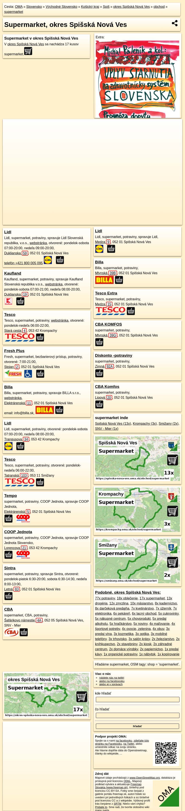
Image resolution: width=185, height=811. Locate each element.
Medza (102, 241)
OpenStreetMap (81, 221)
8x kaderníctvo (166, 603)
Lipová (103, 397)
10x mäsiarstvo (141, 603)
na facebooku (124, 740)
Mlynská (106, 273)
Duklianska (16, 253)
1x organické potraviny (120, 654)
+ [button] (10, 126)
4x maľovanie (159, 624)
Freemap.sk (103, 221)
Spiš (106, 6)
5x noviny (140, 624)
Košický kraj (90, 6)
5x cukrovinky (168, 613)
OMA (19, 6)
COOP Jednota (18, 532)
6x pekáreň (121, 613)
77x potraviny (105, 598)
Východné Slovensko (61, 6)
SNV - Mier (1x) (106, 428)
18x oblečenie (127, 598)
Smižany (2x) (168, 423)
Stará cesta (15, 330)
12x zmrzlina (118, 603)
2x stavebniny (127, 644)
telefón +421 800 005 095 (23, 263)
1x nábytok (147, 654)
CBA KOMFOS (108, 324)
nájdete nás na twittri (111, 677)
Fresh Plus (14, 351)
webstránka (38, 243)
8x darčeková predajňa (112, 608)
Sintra (9, 568)
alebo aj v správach (111, 684)
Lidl (7, 232)
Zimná (104, 366)
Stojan (11, 366)
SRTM (117, 803)
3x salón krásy (139, 639)
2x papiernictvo (151, 649)
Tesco (9, 314)
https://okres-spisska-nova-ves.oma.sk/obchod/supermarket (149, 221)
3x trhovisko (118, 639)
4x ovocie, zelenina (136, 629)
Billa (8, 387)
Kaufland (12, 273)
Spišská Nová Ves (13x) (113, 423)
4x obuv (158, 629)
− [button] (10, 133)
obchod (159, 6)
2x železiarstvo (163, 639)
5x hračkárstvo (120, 624)
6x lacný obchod (144, 613)
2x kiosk (145, 644)
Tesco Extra (106, 293)
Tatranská (16, 475)
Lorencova (15, 547)
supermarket (13, 12)
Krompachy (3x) (145, 423)
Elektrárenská (18, 403)
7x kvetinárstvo (142, 608)
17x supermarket (152, 598)
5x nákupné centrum (110, 618)
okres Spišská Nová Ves (131, 6)
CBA (8, 609)
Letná (12, 589)
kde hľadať (103, 693)
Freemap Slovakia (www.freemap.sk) (118, 786)
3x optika (142, 634)
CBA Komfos (107, 386)
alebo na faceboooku (111, 681)
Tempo (10, 495)
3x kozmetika (123, 634)
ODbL (127, 781)
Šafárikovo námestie (23, 620)
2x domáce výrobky (123, 649)
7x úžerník (163, 608)
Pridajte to (101, 807)
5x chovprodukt (139, 618)
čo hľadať (102, 709)
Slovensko (34, 6)
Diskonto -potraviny (113, 355)
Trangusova (16, 439)
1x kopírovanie (168, 654)
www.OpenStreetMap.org (145, 777)
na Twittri (128, 743)
